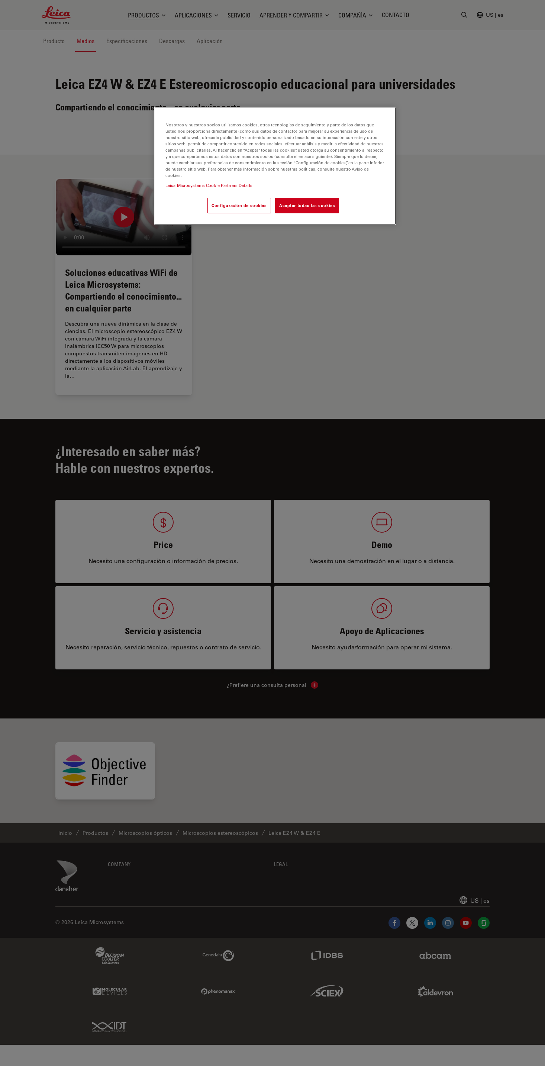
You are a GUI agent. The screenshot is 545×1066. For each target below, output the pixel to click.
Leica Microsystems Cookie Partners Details (208, 185)
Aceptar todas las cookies (307, 205)
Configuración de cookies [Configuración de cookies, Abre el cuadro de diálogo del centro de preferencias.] (239, 205)
